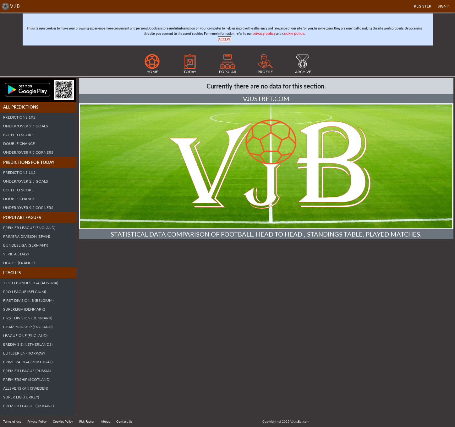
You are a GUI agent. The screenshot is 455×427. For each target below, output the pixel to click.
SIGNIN (444, 6)
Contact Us (124, 421)
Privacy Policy (37, 421)
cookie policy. (293, 33)
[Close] (224, 39)
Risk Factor (87, 421)
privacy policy (264, 33)
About (105, 421)
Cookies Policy (63, 421)
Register (422, 6)
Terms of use (12, 421)
